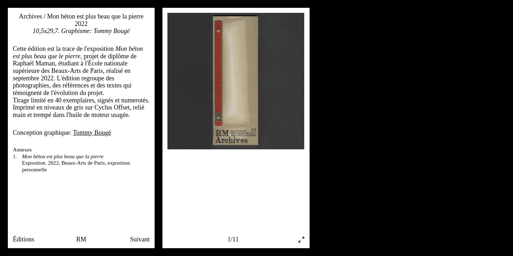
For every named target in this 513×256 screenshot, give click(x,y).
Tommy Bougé (92, 132)
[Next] (270, 119)
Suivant (140, 239)
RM (81, 239)
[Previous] (201, 119)
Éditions (23, 239)
